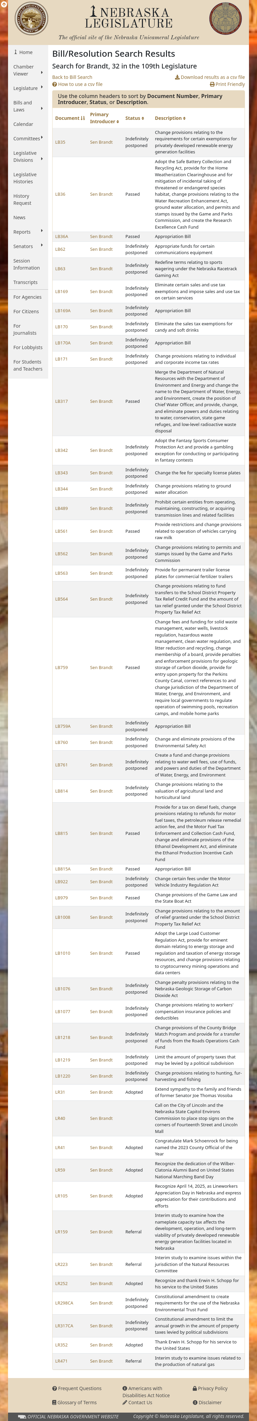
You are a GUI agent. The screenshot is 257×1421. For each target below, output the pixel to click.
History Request (22, 199)
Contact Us (137, 1402)
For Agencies (27, 297)
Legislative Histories (24, 178)
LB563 (61, 573)
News (19, 217)
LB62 (60, 249)
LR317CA (64, 1326)
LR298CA (64, 1303)
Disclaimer (207, 1402)
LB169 (61, 291)
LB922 (61, 882)
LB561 (61, 531)
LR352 (61, 1345)
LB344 (61, 489)
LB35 (60, 142)
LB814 (61, 791)
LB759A (63, 726)
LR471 (61, 1361)
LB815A (63, 869)
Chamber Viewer (28, 70)
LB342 (61, 450)
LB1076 (62, 989)
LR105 (61, 1196)
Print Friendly (227, 84)
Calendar (23, 124)
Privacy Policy (210, 1388)
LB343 (61, 473)
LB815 (61, 833)
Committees (28, 138)
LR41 (60, 1147)
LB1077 (62, 1011)
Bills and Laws (28, 106)
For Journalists (24, 329)
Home (25, 52)
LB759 (61, 667)
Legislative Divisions (28, 156)
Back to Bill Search (72, 77)
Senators (28, 246)
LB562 (61, 554)
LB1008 (62, 917)
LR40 (60, 1118)
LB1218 (62, 1037)
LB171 (61, 359)
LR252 (61, 1283)
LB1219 (62, 1060)
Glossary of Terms (74, 1402)
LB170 (61, 327)
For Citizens (26, 311)
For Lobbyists (27, 347)
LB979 (61, 898)
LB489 (61, 508)
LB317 (61, 401)
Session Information (26, 264)
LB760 (61, 742)
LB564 (61, 599)
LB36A (61, 236)
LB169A (63, 310)
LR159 (61, 1232)
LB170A (63, 343)
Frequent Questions (77, 1388)
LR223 (61, 1264)
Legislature (28, 88)
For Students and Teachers (27, 365)
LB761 (61, 765)
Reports (28, 231)
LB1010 (62, 953)
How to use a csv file (77, 84)
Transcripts (25, 282)
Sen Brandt (101, 142)
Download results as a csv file (210, 77)
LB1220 (62, 1076)
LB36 (60, 194)
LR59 (60, 1170)
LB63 (60, 269)
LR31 (60, 1092)
